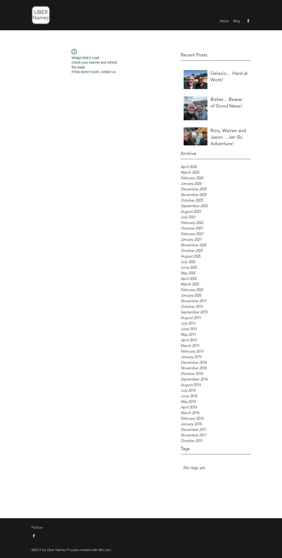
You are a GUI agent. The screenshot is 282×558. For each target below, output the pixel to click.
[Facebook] (248, 21)
